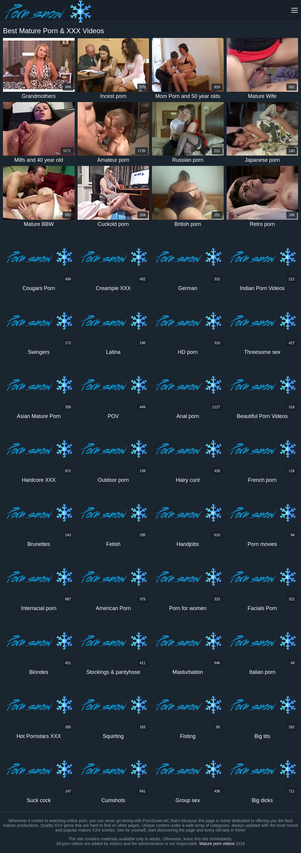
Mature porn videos (217, 843)
